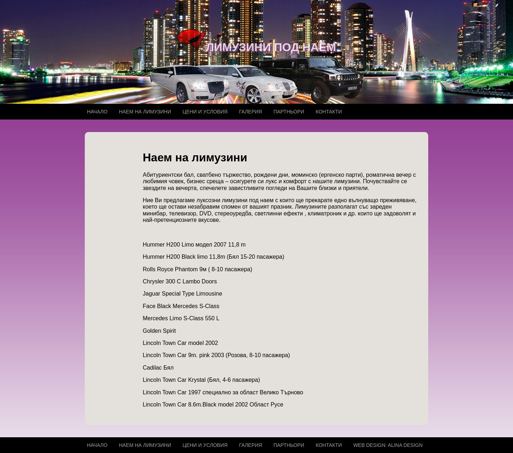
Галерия (250, 112)
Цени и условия (205, 112)
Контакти (329, 112)
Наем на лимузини (145, 112)
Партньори (288, 112)
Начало (97, 112)
